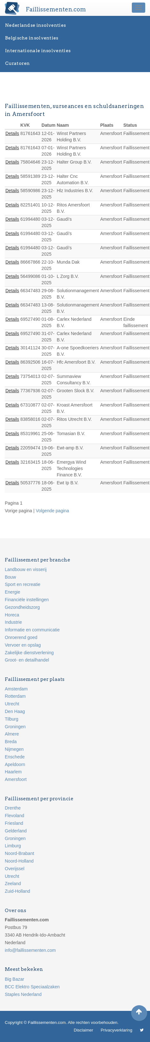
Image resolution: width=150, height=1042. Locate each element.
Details (12, 133)
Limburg (13, 845)
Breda (11, 741)
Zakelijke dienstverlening (29, 652)
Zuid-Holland (17, 891)
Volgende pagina (52, 510)
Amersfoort (15, 779)
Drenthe (13, 807)
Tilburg (11, 719)
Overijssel (14, 868)
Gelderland (16, 830)
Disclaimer (83, 1030)
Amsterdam (16, 688)
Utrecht (12, 703)
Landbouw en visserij (26, 569)
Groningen (15, 726)
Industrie (13, 622)
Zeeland (13, 883)
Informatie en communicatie (32, 629)
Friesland (14, 823)
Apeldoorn (15, 764)
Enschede (15, 756)
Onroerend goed (21, 637)
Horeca (12, 614)
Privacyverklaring (116, 1030)
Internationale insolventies (38, 50)
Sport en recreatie (22, 584)
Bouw (10, 577)
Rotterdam (15, 696)
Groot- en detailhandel (27, 659)
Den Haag (15, 711)
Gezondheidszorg (22, 607)
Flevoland (14, 815)
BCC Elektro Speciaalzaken (32, 986)
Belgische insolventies (31, 37)
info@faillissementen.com (30, 950)
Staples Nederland (23, 994)
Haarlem (13, 771)
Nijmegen (14, 749)
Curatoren (17, 63)
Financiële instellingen (27, 599)
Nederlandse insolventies (35, 25)
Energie (12, 592)
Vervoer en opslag (23, 645)
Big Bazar (14, 979)
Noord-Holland (19, 861)
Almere (12, 733)
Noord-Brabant (19, 853)
